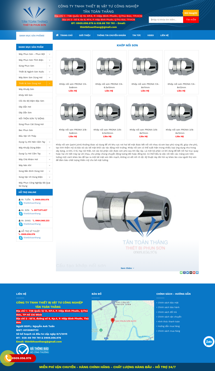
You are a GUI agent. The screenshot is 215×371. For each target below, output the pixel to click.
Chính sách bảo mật (168, 302)
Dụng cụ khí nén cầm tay (36, 142)
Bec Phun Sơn (26, 130)
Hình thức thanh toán (169, 321)
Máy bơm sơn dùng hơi (36, 78)
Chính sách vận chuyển (170, 317)
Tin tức (136, 35)
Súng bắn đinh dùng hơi (36, 171)
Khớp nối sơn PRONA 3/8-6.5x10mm (108, 131)
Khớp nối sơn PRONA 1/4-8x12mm (181, 86)
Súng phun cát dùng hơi (31, 124)
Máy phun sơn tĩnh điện (36, 60)
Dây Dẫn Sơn (25, 112)
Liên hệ (164, 35)
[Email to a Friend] (190, 272)
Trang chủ (64, 35)
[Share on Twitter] (187, 272)
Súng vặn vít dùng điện (36, 177)
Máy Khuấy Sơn (26, 89)
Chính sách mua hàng (169, 331)
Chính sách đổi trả (167, 312)
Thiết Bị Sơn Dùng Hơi (36, 84)
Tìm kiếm (191, 19)
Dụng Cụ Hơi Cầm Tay (36, 154)
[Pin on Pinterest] (194, 272)
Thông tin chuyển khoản (111, 35)
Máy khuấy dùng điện (36, 148)
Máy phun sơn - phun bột (36, 54)
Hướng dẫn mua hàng (169, 326)
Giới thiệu (84, 35)
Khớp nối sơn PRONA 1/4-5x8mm (73, 86)
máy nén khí (36, 165)
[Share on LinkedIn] (197, 272)
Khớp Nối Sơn (26, 95)
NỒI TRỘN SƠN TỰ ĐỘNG (31, 118)
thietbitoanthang (30, 203)
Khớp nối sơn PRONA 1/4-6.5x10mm (109, 86)
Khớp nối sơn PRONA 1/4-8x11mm (145, 86)
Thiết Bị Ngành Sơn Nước (36, 72)
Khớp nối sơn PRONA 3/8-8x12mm (180, 131)
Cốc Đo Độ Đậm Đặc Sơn (31, 101)
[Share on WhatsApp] (181, 272)
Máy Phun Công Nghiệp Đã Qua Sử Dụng (36, 183)
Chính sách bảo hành (168, 307)
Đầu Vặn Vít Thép (27, 136)
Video (150, 35)
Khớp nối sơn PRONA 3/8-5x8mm (73, 131)
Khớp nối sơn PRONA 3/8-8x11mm (144, 131)
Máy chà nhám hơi (36, 160)
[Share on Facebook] (184, 272)
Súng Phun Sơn (36, 66)
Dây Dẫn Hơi (25, 107)
